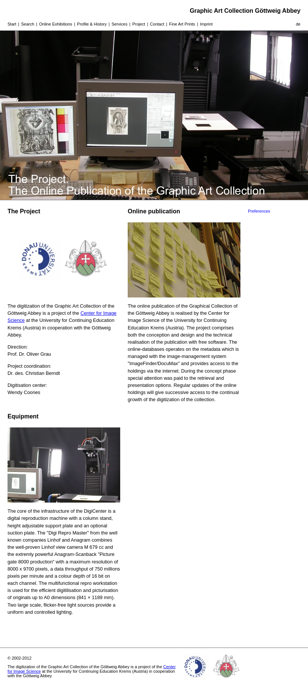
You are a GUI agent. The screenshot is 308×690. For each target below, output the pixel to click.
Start (12, 24)
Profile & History (92, 24)
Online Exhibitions (55, 24)
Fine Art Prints (182, 24)
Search (27, 24)
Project (138, 24)
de (298, 24)
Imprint (206, 24)
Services (119, 24)
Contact (157, 24)
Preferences (259, 211)
